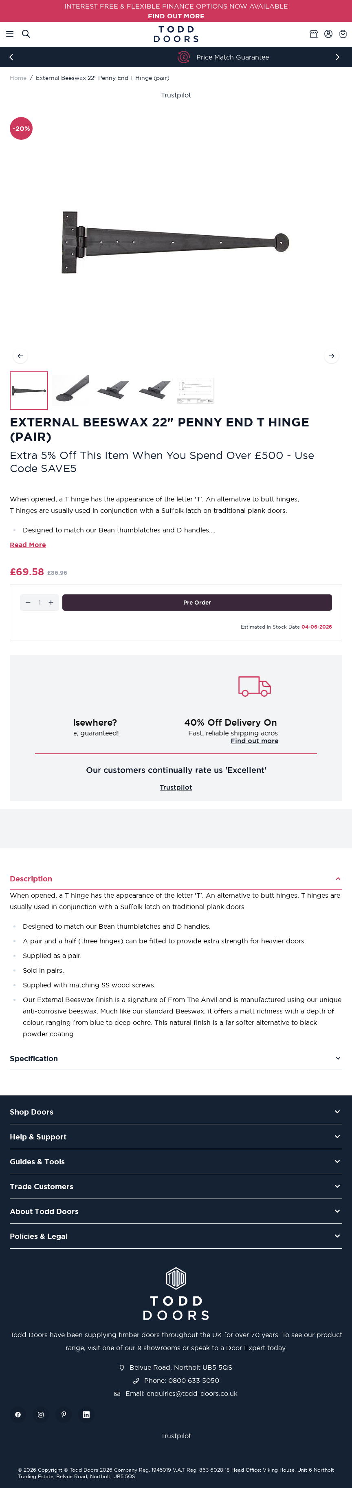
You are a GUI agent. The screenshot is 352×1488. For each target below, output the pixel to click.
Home (18, 78)
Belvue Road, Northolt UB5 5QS (176, 1367)
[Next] (338, 57)
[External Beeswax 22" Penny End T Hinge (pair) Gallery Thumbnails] (112, 390)
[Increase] (51, 602)
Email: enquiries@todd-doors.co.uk (176, 1393)
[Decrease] (28, 602)
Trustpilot (176, 95)
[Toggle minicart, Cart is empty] (343, 34)
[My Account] (328, 34)
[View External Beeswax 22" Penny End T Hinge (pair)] (29, 390)
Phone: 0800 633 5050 (176, 1380)
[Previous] (13, 57)
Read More (28, 544)
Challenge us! (176, 740)
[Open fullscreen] (176, 242)
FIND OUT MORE (176, 16)
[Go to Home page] (176, 34)
